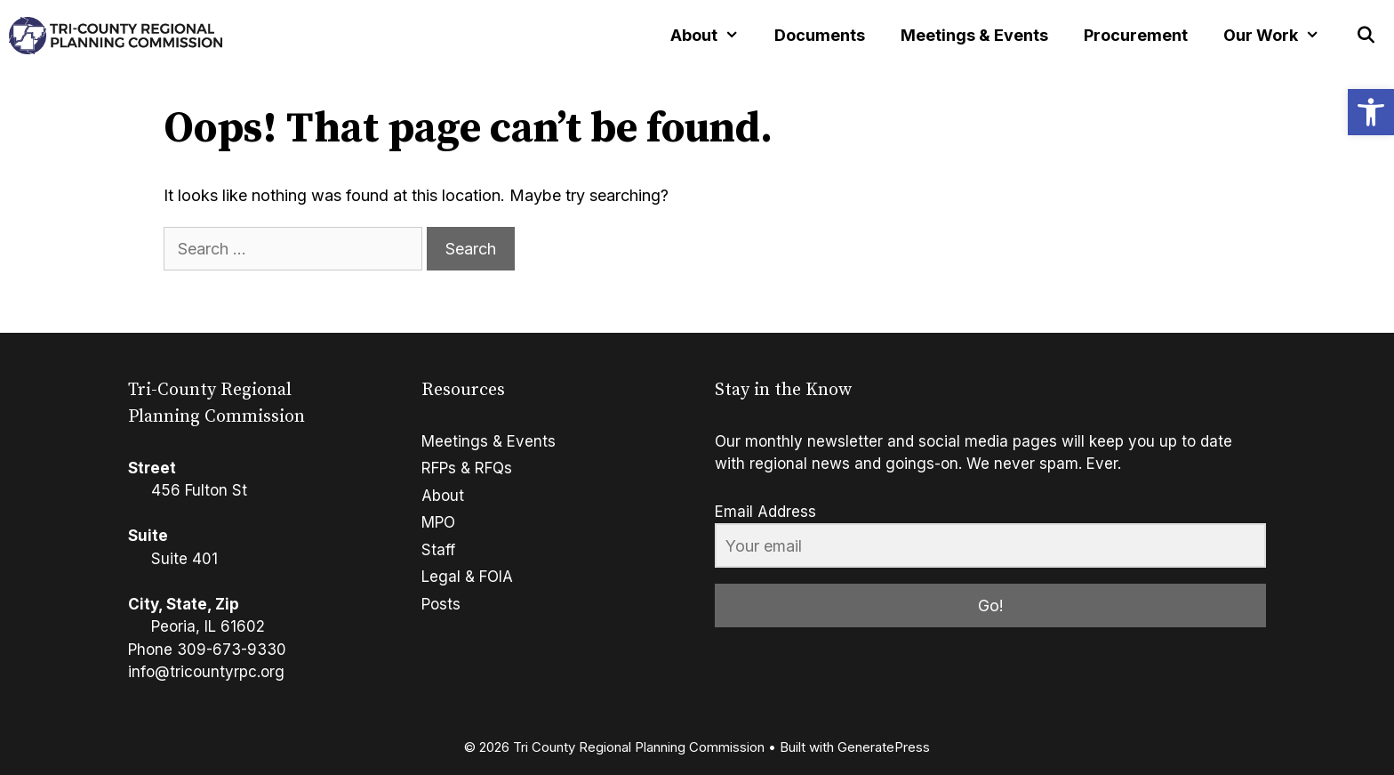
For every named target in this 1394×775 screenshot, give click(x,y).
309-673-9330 (231, 649)
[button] (1371, 112)
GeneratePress (883, 747)
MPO (438, 522)
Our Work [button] (1280, 35)
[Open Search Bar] (1366, 35)
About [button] (713, 35)
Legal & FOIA (467, 576)
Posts (441, 604)
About (442, 496)
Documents (819, 35)
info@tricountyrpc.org (206, 672)
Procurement (1136, 35)
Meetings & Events (974, 35)
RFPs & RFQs (466, 468)
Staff (438, 550)
